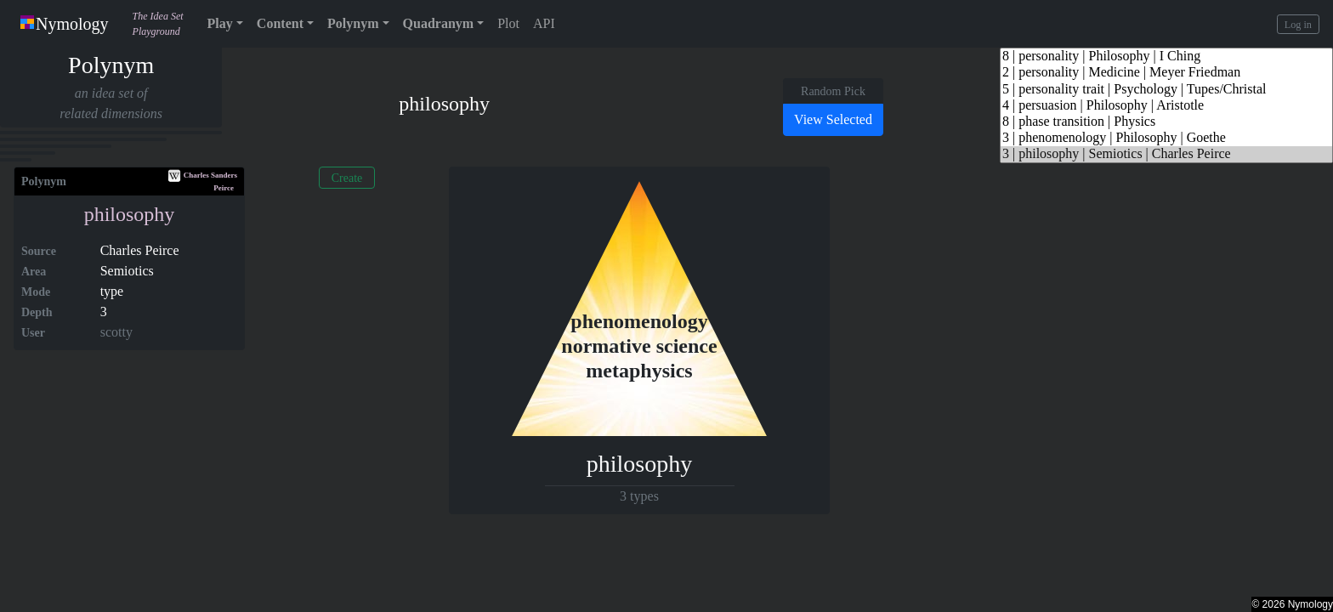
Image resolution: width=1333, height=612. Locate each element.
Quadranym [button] (438, 23)
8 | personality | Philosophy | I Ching (1166, 56)
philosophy (129, 214)
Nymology (64, 23)
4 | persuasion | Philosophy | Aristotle (1166, 106)
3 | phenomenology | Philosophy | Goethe (1166, 138)
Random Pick (833, 91)
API (544, 23)
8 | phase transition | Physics (1166, 122)
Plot (508, 23)
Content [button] (280, 23)
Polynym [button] (352, 23)
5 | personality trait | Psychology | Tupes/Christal (1166, 90)
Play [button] (220, 23)
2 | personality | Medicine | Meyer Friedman (1166, 73)
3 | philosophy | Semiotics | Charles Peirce (1166, 154)
